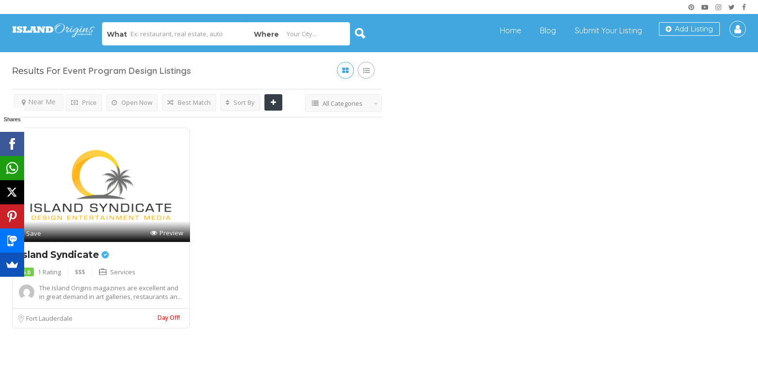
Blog (548, 30)
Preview (166, 233)
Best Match (189, 102)
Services (122, 272)
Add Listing (689, 29)
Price (84, 102)
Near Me (39, 101)
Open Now (132, 102)
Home (510, 30)
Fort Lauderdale (49, 318)
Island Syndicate (64, 254)
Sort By (240, 102)
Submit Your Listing (608, 30)
